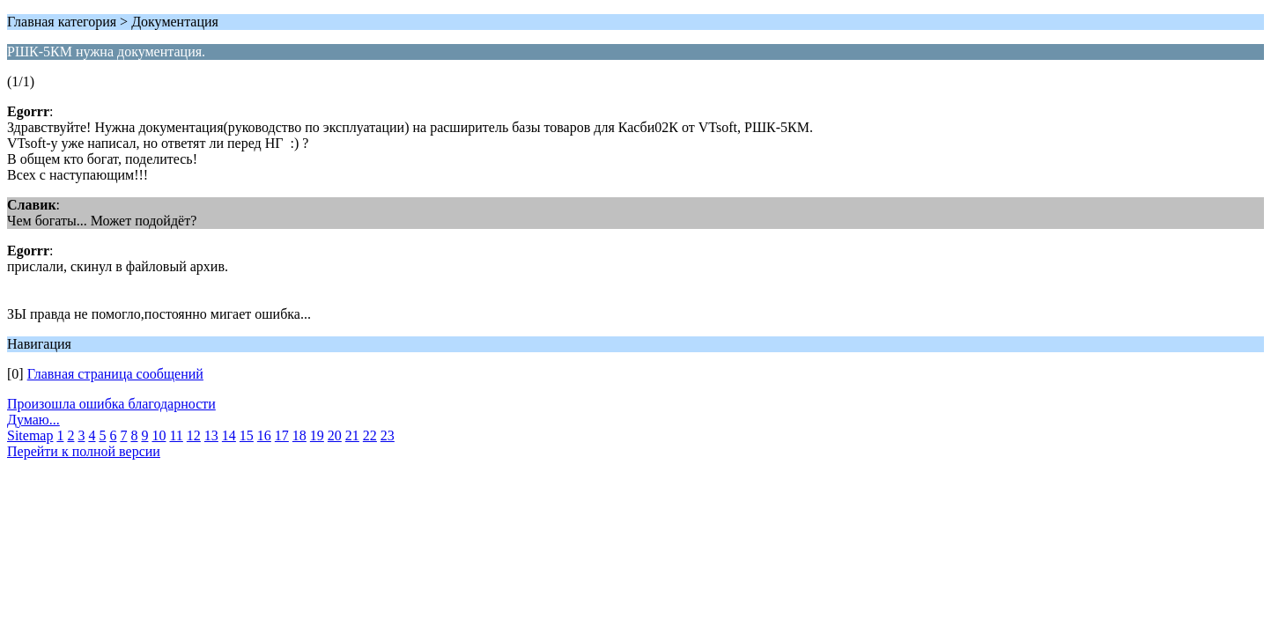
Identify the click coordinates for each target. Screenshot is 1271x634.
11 (175, 435)
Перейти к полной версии (83, 451)
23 (388, 435)
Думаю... (33, 419)
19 (317, 435)
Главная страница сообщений (115, 373)
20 (335, 435)
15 (247, 435)
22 (370, 435)
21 (352, 435)
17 (282, 435)
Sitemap (30, 435)
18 (299, 435)
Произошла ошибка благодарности (111, 403)
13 (211, 435)
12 (194, 435)
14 (229, 435)
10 (158, 435)
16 (264, 435)
